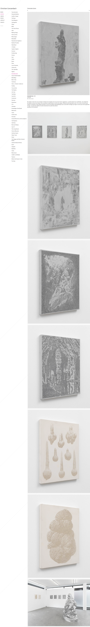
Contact (2, 20)
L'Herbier (13, 47)
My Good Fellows (15, 124)
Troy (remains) (15, 12)
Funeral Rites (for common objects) (19, 118)
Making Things (15, 32)
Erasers (13, 55)
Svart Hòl (13, 96)
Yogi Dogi (14, 94)
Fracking (13, 161)
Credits (2, 22)
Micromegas (14, 36)
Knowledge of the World (17, 108)
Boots (13, 61)
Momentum (14, 152)
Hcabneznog (14, 53)
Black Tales (14, 79)
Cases (13, 112)
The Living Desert (15, 129)
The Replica (14, 90)
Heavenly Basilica (15, 14)
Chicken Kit (14, 67)
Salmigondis (14, 22)
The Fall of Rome (15, 28)
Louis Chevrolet (15, 65)
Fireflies (13, 85)
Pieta (13, 63)
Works (2, 14)
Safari (13, 59)
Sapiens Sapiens (15, 49)
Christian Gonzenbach (8, 8)
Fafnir (13, 137)
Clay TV (13, 127)
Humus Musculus (15, 131)
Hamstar (13, 100)
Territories (14, 81)
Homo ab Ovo (14, 34)
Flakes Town (14, 135)
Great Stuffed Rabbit (16, 75)
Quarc (13, 144)
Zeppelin (13, 146)
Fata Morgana (14, 20)
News (1, 12)
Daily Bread (14, 44)
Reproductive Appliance (17, 40)
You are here (14, 88)
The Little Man (15, 69)
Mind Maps (14, 77)
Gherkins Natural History (17, 142)
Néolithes (14, 148)
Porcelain (13, 116)
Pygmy (13, 71)
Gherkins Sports (15, 133)
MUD (13, 26)
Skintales (14, 106)
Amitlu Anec (14, 114)
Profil (2, 18)
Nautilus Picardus (15, 42)
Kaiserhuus (14, 102)
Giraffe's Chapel (15, 16)
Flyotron (13, 157)
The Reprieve (14, 120)
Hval (12, 57)
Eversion (13, 51)
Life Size (13, 92)
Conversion (14, 98)
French (1, 25)
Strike (13, 150)
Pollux (13, 24)
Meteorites (14, 110)
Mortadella (14, 38)
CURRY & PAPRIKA (16, 154)
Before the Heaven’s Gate (17, 159)
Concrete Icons (15, 73)
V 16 (12, 104)
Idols (13, 30)
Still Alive (14, 122)
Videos (2, 16)
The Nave (14, 18)
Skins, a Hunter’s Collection (17, 83)
